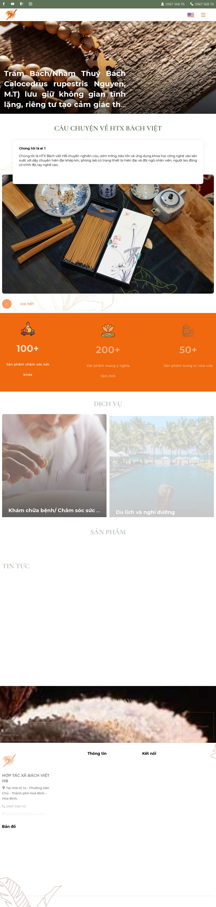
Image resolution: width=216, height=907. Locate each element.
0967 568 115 (173, 4)
